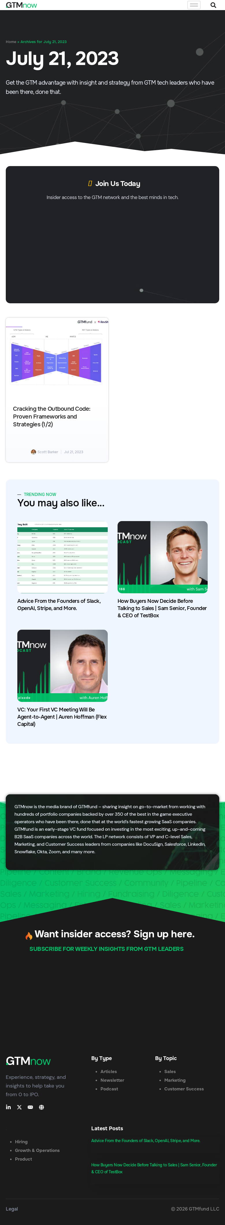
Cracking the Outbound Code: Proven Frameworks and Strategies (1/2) (51, 416)
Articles (109, 1072)
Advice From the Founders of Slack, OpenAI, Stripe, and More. (145, 1140)
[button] (213, 5)
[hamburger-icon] (193, 5)
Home (11, 42)
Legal (12, 1209)
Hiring (21, 1142)
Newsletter (112, 1080)
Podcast (109, 1089)
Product (23, 1159)
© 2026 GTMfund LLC (195, 1209)
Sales (170, 1072)
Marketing (175, 1080)
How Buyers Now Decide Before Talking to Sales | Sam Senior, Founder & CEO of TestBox (162, 608)
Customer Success (184, 1089)
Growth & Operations (37, 1150)
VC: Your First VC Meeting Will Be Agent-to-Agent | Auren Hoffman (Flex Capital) (61, 717)
